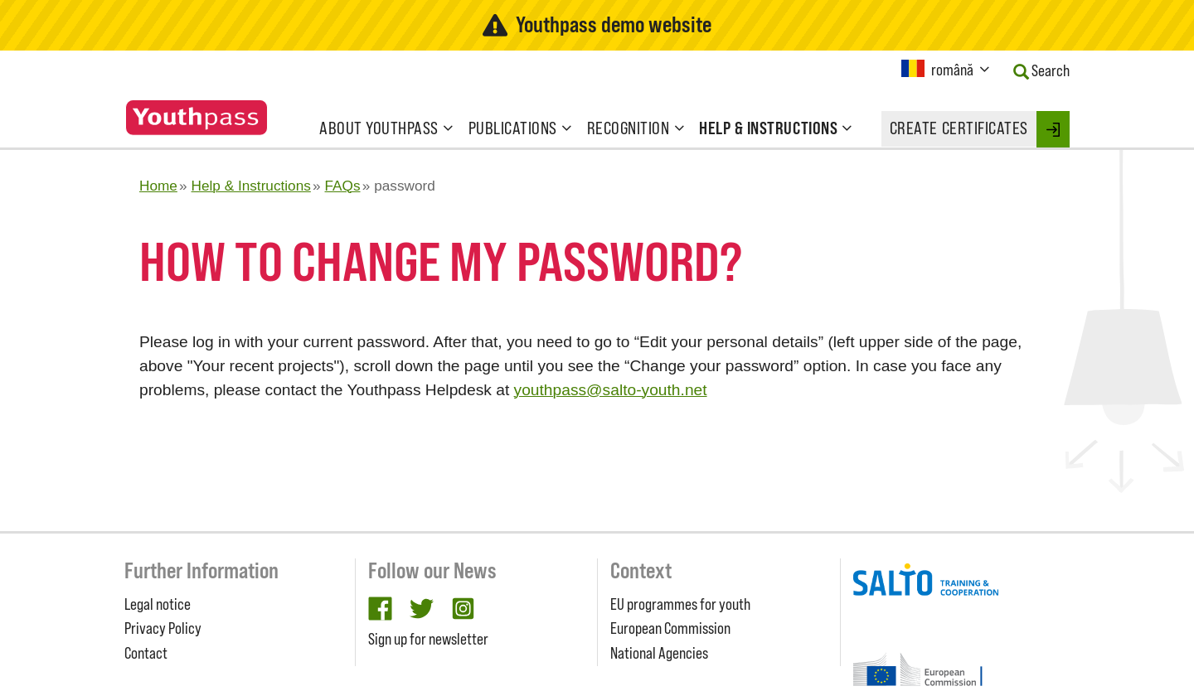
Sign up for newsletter (428, 639)
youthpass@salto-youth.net (610, 390)
